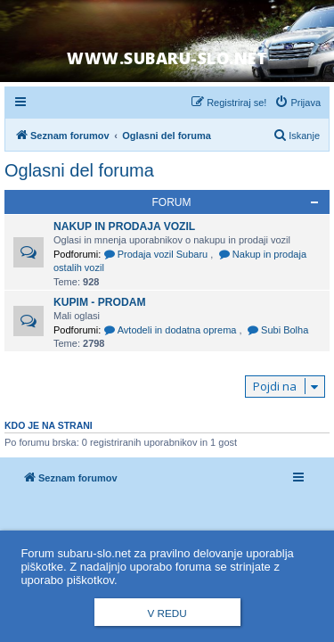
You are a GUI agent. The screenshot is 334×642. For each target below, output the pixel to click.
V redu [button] (166, 613)
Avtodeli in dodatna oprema (171, 330)
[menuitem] (297, 102)
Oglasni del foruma (79, 170)
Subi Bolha (278, 330)
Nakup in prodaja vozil (124, 226)
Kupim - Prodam (99, 302)
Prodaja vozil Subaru (156, 254)
